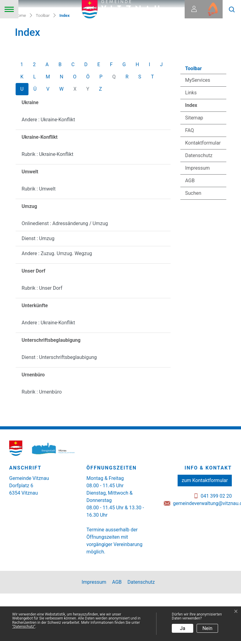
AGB (190, 229)
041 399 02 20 (216, 545)
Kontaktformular (203, 192)
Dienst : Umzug (38, 287)
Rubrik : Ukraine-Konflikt (47, 203)
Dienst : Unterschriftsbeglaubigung (59, 406)
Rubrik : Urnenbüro (42, 441)
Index (202, 155)
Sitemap (194, 167)
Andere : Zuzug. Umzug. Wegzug (57, 302)
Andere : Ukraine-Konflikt (48, 169)
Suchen (193, 242)
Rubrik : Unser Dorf (42, 337)
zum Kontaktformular (205, 529)
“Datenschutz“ (23, 626)
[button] (232, 9)
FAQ (189, 179)
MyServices (197, 129)
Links (191, 142)
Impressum (197, 217)
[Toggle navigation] (9, 9)
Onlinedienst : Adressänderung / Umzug (65, 272)
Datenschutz (199, 204)
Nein (207, 628)
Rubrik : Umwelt (39, 238)
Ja (183, 628)
